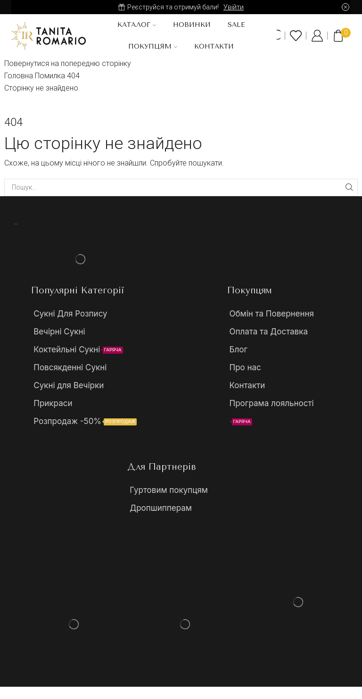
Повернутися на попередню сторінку (67, 63)
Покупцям (152, 46)
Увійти (233, 7)
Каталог (136, 25)
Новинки (192, 25)
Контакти (214, 46)
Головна (18, 75)
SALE (236, 25)
